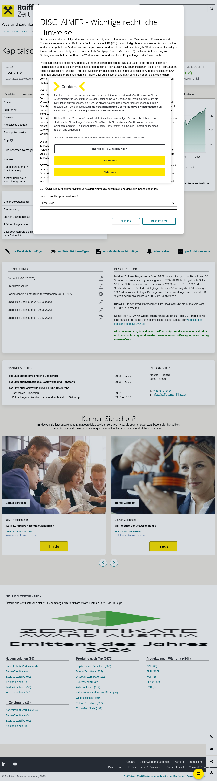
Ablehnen (109, 172)
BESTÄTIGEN (159, 221)
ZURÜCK (126, 221)
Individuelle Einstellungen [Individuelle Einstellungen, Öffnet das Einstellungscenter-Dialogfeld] (109, 148)
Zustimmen (109, 160)
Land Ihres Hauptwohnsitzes (58, 196)
